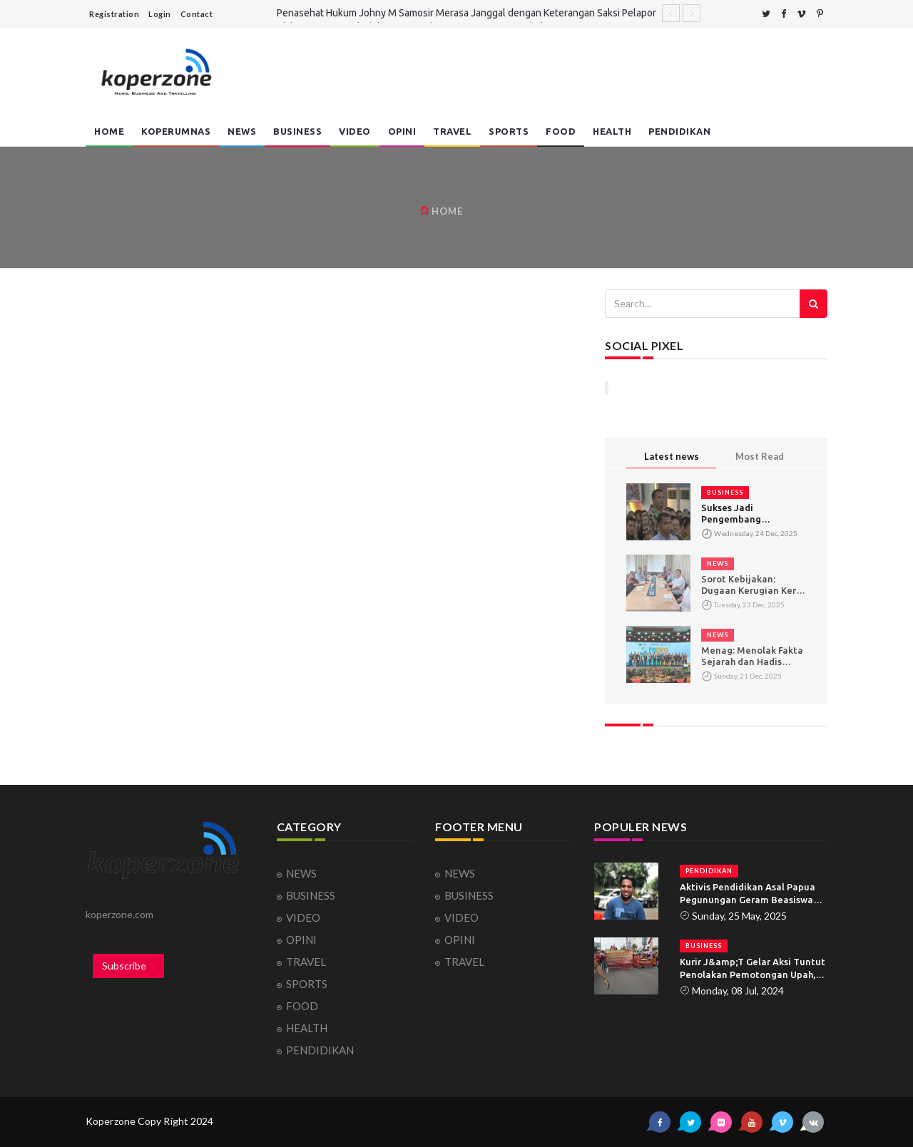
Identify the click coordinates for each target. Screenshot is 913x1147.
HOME (109, 131)
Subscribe (124, 966)
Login (159, 14)
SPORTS (509, 131)
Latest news (671, 456)
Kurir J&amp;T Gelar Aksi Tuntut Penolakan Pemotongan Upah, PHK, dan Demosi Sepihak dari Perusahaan (752, 969)
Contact (196, 14)
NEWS (242, 131)
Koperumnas (175, 131)
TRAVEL (452, 131)
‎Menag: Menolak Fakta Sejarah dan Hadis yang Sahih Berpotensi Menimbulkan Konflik (752, 656)
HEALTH (612, 131)
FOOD (561, 131)
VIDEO (355, 131)
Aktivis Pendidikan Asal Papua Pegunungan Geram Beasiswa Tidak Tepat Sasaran (747, 894)
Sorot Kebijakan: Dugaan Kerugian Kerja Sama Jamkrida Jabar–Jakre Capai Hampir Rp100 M (753, 585)
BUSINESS (297, 131)
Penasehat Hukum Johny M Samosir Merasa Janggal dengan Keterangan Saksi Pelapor (466, 13)
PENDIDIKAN (679, 131)
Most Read (759, 456)
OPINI (402, 131)
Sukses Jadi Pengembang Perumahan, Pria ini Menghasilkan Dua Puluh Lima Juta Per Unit (745, 514)
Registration (114, 14)
